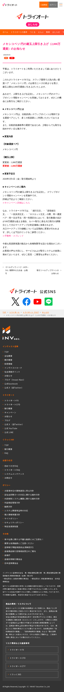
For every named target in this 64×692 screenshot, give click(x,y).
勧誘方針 (8, 506)
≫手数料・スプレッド (13, 236)
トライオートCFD (12, 404)
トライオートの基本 (19, 32)
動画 (48, 32)
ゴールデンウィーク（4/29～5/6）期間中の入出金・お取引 (17, 270)
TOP (4, 312)
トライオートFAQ (12, 470)
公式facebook (11, 383)
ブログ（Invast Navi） (14, 379)
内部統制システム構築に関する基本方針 (22, 498)
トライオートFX (11, 400)
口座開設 (44, 5)
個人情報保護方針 (12, 514)
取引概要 (8, 408)
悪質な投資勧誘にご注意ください (19, 543)
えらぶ (41, 32)
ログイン (53, 5)
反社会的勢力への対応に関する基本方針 (22, 494)
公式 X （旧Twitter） (14, 424)
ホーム (5, 32)
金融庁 (7, 555)
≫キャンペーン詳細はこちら (16, 203)
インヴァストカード (13, 367)
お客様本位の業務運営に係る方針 (19, 490)
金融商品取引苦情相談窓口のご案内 (20, 551)
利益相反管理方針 (12, 502)
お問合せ (8, 478)
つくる (32, 32)
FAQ (6, 453)
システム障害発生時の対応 (16, 510)
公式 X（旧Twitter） (13, 387)
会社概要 (8, 356)
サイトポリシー (11, 518)
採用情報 (8, 363)
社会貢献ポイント (12, 371)
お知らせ (8, 375)
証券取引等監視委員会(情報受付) (19, 547)
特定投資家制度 (11, 526)
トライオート (14, 312)
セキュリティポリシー (14, 522)
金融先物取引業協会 (13, 559)
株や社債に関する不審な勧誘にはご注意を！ (24, 539)
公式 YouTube (10, 428)
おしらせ (56, 32)
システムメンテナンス (14, 474)
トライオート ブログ (31, 312)
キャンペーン (10, 412)
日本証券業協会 (11, 563)
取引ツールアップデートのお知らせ (48, 272)
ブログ (7, 420)
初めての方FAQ (11, 466)
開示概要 (8, 360)
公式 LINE (9, 432)
